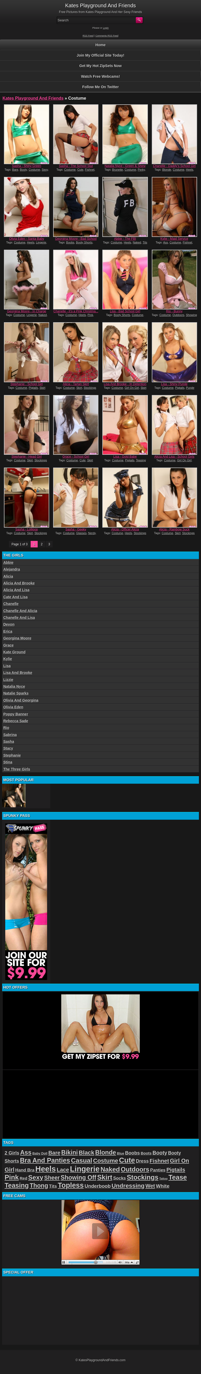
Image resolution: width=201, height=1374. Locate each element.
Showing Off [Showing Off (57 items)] (78, 1177)
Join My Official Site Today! (100, 55)
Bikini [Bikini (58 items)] (69, 1152)
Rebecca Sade (15, 721)
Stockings (90, 387)
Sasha (8, 741)
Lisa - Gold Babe (125, 456)
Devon (9, 624)
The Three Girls (16, 769)
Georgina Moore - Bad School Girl (76, 240)
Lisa (7, 666)
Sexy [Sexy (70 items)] (35, 1177)
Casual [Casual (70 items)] (81, 1160)
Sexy (45, 169)
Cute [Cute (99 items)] (127, 1160)
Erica (7, 631)
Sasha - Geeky (75, 529)
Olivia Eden (13, 707)
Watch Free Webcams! (100, 76)
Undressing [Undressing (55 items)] (127, 1185)
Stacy (8, 748)
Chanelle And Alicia (20, 611)
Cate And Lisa (15, 597)
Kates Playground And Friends (33, 98)
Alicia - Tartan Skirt (76, 384)
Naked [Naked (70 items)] (110, 1169)
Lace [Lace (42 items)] (63, 1170)
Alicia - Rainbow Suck (174, 529)
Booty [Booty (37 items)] (160, 1153)
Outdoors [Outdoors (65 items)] (135, 1169)
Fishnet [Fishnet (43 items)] (159, 1161)
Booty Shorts (84, 242)
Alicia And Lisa (16, 590)
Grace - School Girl (76, 456)
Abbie (8, 562)
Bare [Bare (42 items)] (54, 1153)
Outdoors (178, 314)
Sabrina (10, 735)
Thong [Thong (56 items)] (39, 1185)
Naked (137, 242)
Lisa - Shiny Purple (174, 384)
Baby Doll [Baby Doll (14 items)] (40, 1153)
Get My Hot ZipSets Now (100, 66)
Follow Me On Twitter (100, 87)
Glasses (81, 533)
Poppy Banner (15, 714)
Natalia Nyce (14, 686)
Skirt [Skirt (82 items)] (104, 1177)
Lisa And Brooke (17, 672)
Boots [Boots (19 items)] (146, 1153)
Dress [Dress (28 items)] (142, 1161)
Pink (90, 314)
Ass (165, 242)
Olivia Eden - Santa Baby (26, 239)
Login (106, 28)
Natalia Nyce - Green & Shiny (125, 166)
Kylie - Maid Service (174, 239)
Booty (23, 169)
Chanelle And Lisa (19, 617)
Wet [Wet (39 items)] (150, 1186)
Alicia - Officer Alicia (125, 529)
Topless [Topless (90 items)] (71, 1185)
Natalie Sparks (16, 693)
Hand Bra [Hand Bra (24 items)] (24, 1170)
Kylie (7, 659)
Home (101, 45)
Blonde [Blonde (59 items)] (105, 1152)
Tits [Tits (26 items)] (53, 1186)
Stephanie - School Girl (26, 384)
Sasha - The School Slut (76, 166)
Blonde (166, 169)
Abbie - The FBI (125, 239)
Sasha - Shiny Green (26, 166)
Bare (15, 169)
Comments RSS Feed (107, 35)
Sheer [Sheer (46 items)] (52, 1178)
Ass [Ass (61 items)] (25, 1152)
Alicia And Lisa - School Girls (174, 456)
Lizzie (8, 680)
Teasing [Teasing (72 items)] (17, 1185)
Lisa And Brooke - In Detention (125, 384)
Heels (189, 169)
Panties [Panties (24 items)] (158, 1170)
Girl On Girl (132, 387)
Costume (34, 169)
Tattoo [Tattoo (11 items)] (163, 1178)
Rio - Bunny (174, 311)
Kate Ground (14, 652)
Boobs (70, 242)
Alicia (8, 576)
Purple (190, 387)
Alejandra (11, 569)
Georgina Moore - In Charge (26, 311)
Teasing (141, 460)
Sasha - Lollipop (26, 529)
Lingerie (41, 242)
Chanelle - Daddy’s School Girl (174, 166)
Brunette (117, 169)
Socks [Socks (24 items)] (119, 1178)
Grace (8, 645)
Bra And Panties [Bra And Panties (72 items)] (45, 1160)
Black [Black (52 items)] (86, 1152)
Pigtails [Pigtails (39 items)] (175, 1170)
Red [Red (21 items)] (23, 1178)
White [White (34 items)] (163, 1186)
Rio (6, 728)
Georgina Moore (17, 638)
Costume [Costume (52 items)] (105, 1160)
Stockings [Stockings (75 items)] (142, 1177)
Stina (7, 762)
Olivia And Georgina (20, 700)
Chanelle (11, 604)
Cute (80, 169)
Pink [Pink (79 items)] (12, 1177)
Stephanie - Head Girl (27, 456)
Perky (141, 169)
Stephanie (12, 755)
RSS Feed (88, 35)
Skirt (42, 387)
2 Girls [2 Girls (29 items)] (12, 1153)
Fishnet (89, 169)
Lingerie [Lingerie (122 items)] (84, 1169)
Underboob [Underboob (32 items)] (98, 1186)
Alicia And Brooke (19, 583)
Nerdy (92, 533)
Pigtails (33, 387)
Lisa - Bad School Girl (125, 311)
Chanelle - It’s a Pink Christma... (75, 311)
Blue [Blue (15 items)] (120, 1153)
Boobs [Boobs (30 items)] (132, 1153)
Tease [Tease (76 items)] (178, 1177)
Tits (145, 242)
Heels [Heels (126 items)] (45, 1168)
